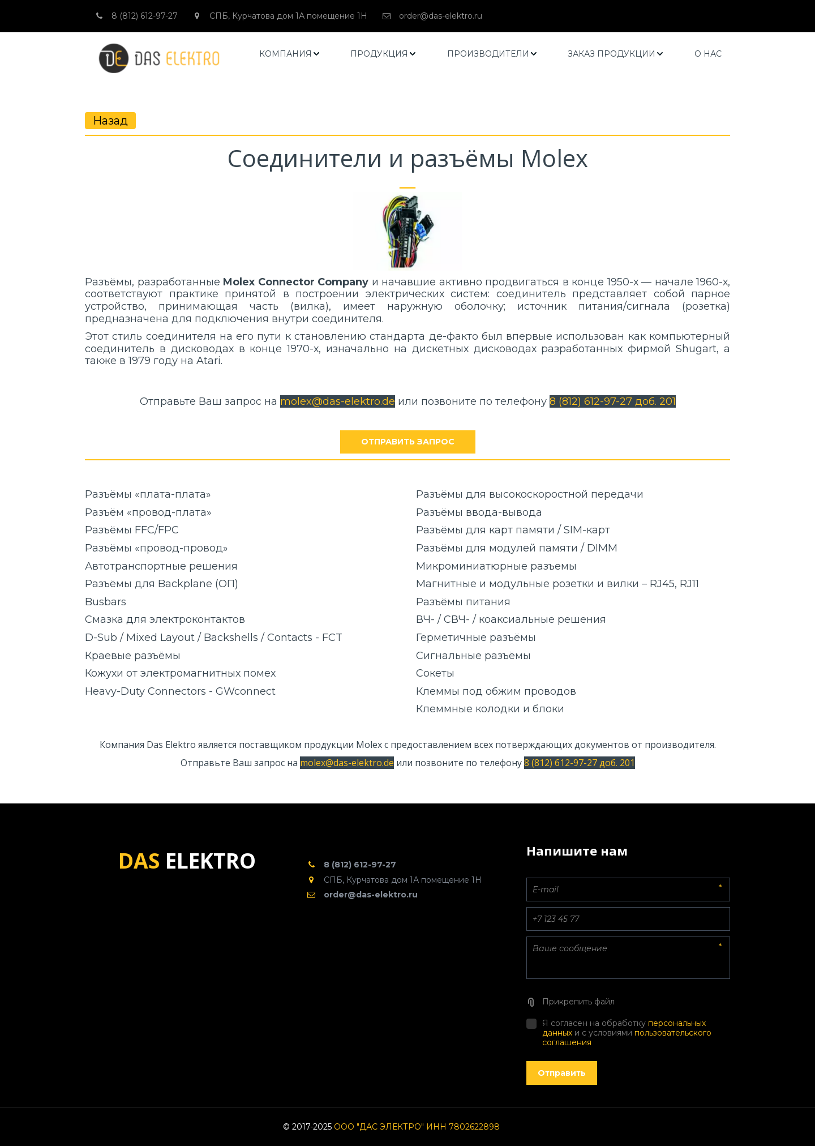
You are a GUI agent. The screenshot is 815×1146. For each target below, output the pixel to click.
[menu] (491, 54)
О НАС (708, 54)
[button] (290, 54)
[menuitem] (290, 54)
